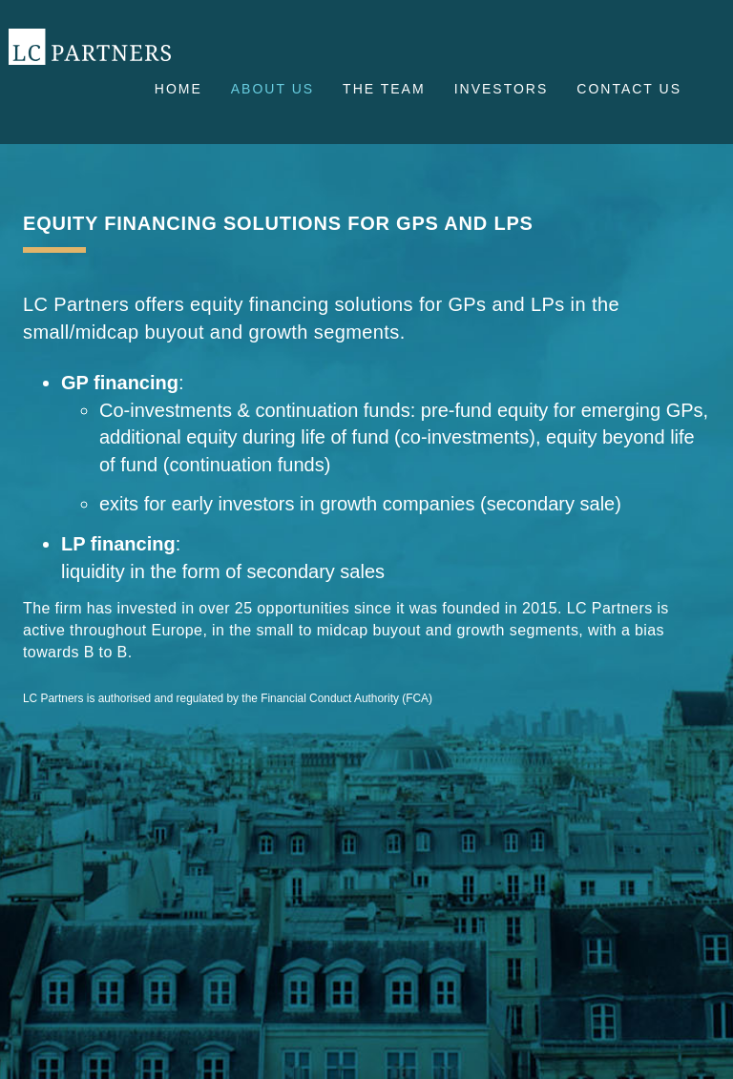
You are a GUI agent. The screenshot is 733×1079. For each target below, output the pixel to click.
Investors (501, 88)
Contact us (628, 88)
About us (272, 88)
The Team (384, 88)
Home (178, 88)
